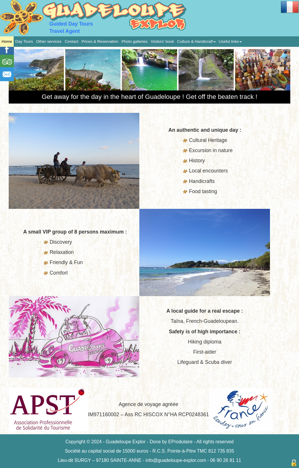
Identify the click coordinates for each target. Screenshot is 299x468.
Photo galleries (134, 41)
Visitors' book (162, 41)
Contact (71, 41)
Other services (49, 41)
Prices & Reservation (100, 41)
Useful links (230, 41)
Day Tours (24, 41)
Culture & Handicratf (196, 41)
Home (6, 41)
